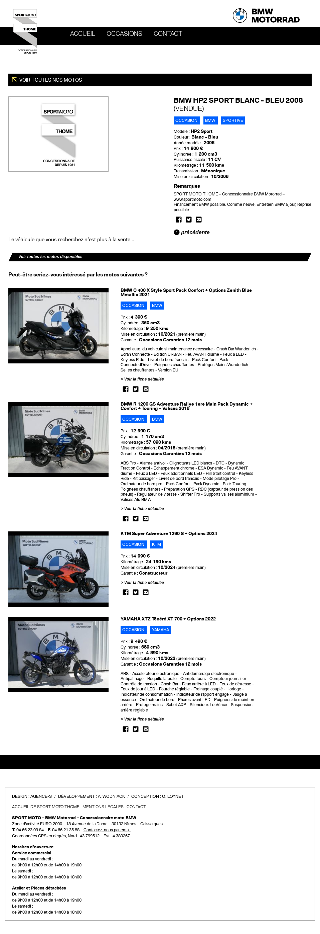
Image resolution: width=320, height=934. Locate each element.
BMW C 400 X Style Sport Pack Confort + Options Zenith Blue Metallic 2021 (186, 292)
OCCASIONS (124, 34)
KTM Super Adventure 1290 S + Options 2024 (169, 533)
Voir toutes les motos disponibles (50, 256)
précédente (192, 232)
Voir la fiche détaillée (144, 379)
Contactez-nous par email (107, 830)
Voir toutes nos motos (50, 80)
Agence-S (41, 796)
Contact (168, 34)
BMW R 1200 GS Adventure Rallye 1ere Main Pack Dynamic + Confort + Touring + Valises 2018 (187, 406)
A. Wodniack (111, 796)
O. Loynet (173, 796)
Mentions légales (103, 806)
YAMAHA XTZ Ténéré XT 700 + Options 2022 (168, 618)
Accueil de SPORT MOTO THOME (45, 806)
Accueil (82, 34)
